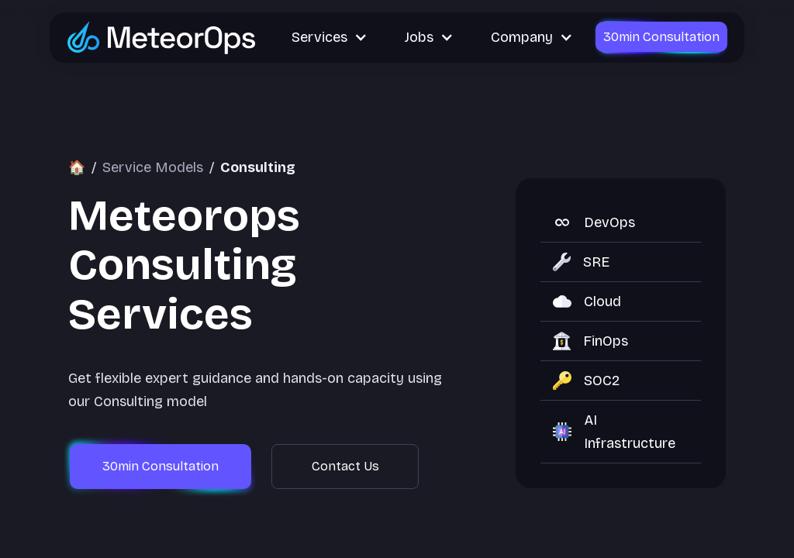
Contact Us (345, 466)
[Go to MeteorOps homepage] (162, 36)
